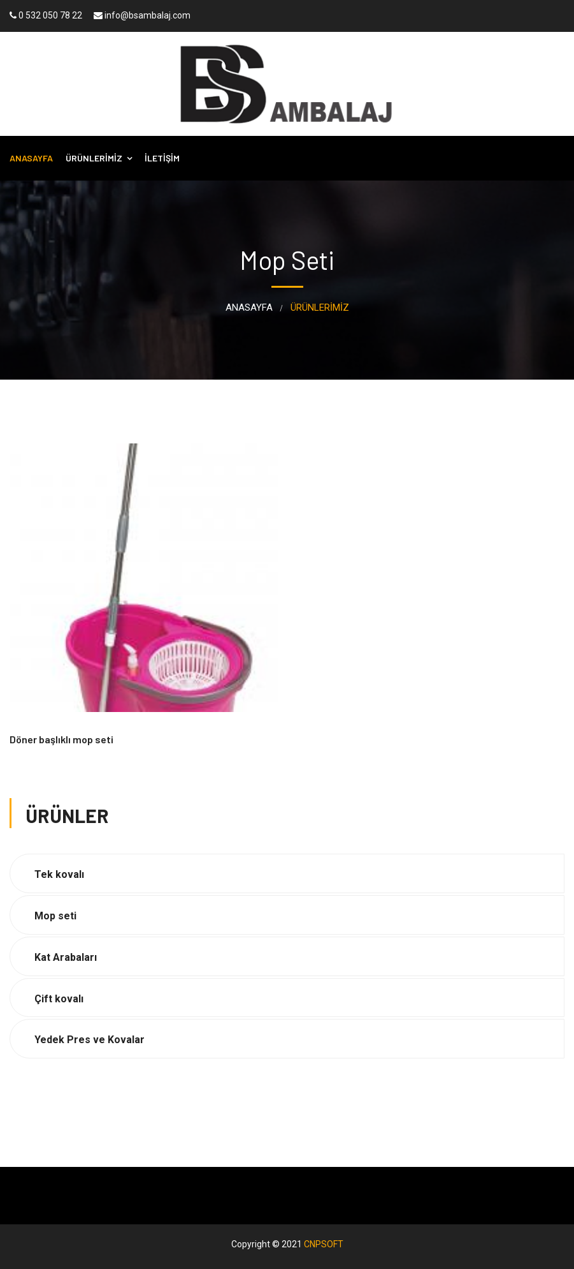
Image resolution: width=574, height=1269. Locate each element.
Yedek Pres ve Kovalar (89, 1040)
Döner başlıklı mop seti (61, 739)
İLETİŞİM (162, 157)
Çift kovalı (58, 999)
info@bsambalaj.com (142, 15)
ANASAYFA (31, 157)
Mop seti (55, 916)
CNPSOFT (323, 1244)
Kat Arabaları (65, 957)
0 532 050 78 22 (46, 15)
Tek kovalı (59, 874)
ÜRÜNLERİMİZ (94, 157)
